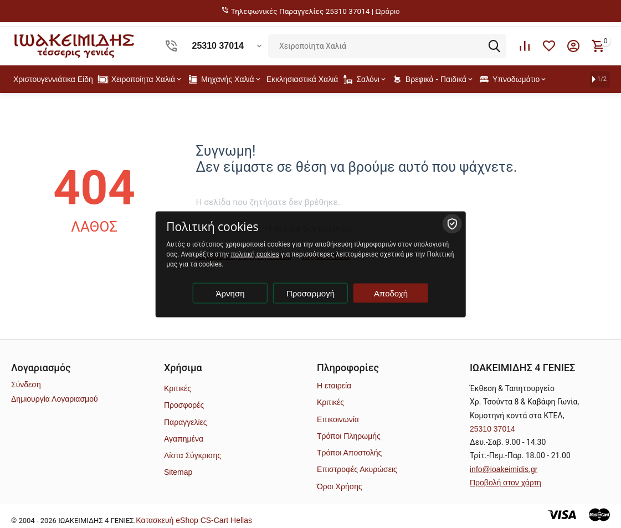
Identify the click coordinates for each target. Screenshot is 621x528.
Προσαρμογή (310, 293)
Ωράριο (388, 11)
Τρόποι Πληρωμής (349, 436)
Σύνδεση (26, 384)
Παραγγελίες (185, 422)
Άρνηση (230, 293)
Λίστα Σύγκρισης (192, 455)
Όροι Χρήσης (339, 486)
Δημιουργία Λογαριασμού (54, 398)
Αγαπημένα (183, 438)
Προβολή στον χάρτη (505, 482)
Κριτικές (177, 388)
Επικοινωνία (338, 419)
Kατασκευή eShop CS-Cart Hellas (194, 520)
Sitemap (178, 472)
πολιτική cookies (254, 254)
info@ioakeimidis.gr (503, 469)
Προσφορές (184, 405)
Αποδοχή (391, 293)
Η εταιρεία (334, 385)
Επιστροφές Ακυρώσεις (357, 469)
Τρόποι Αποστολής (349, 452)
